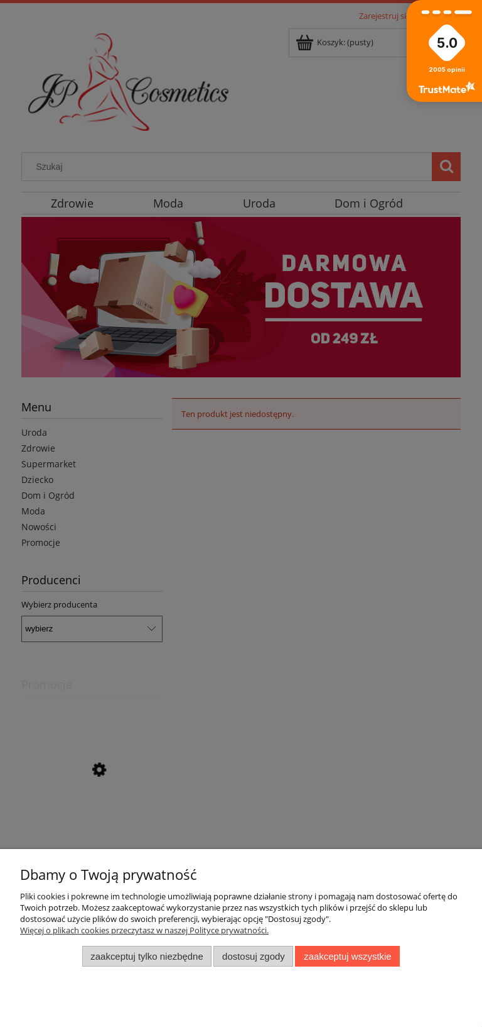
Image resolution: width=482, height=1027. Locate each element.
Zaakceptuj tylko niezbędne (146, 956)
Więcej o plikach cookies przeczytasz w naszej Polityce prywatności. (144, 930)
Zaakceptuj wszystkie (347, 956)
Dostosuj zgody (253, 956)
